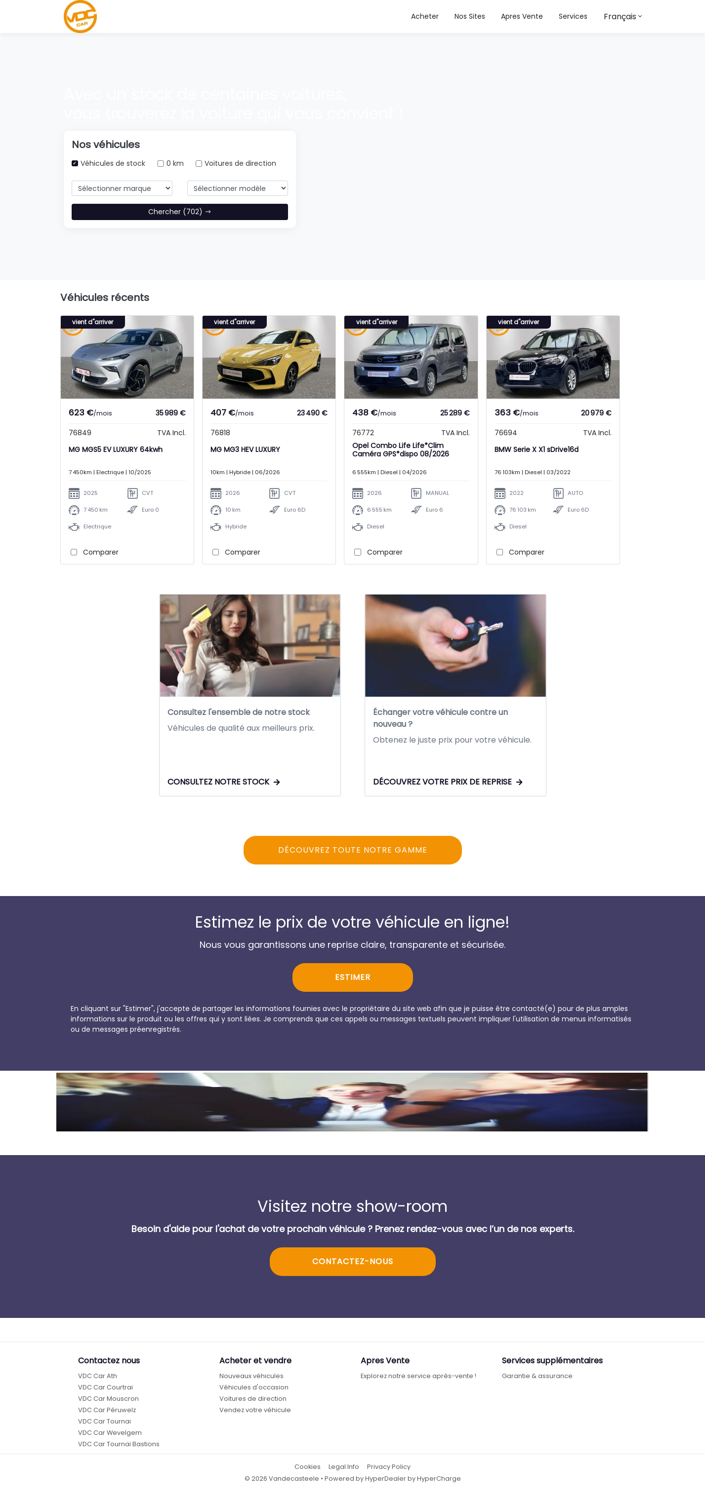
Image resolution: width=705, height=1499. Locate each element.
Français (620, 16)
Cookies (307, 1470)
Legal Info (344, 1470)
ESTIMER (353, 981)
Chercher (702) (179, 212)
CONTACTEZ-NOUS (352, 1265)
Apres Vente (522, 16)
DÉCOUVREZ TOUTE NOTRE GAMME (352, 854)
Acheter (425, 16)
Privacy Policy (389, 1470)
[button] (470, 16)
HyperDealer (385, 1482)
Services (573, 16)
